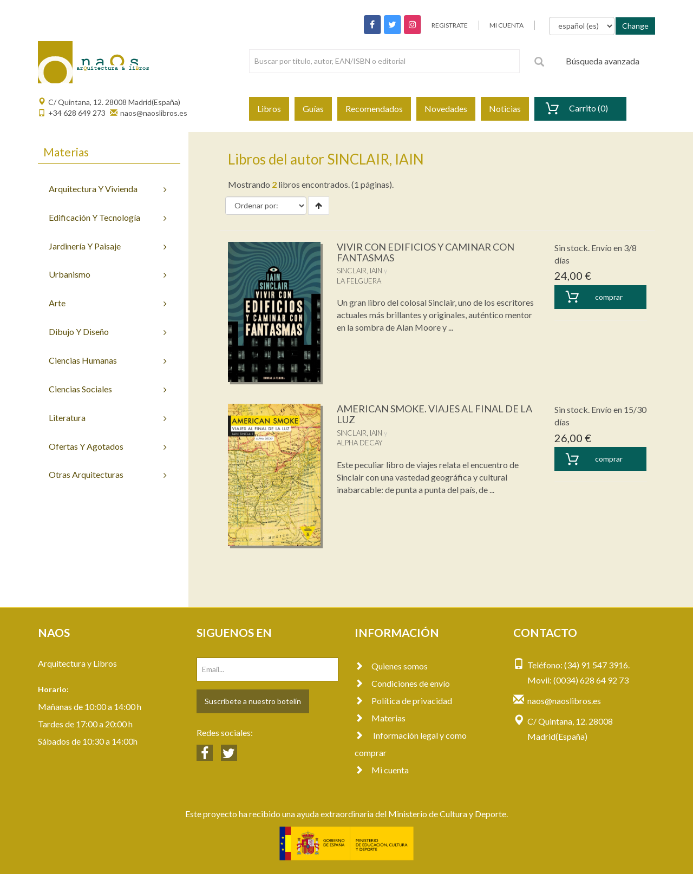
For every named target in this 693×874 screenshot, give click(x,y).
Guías (313, 108)
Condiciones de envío (402, 683)
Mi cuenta (382, 770)
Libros (269, 108)
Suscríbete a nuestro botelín (253, 701)
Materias (380, 718)
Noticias (505, 108)
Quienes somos (391, 666)
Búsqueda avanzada (602, 61)
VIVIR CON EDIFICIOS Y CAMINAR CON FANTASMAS (425, 252)
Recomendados (374, 108)
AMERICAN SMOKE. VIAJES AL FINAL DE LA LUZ (434, 414)
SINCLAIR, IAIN (359, 270)
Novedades (445, 108)
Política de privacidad (403, 700)
